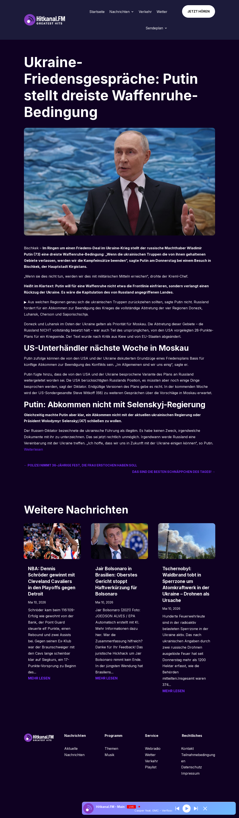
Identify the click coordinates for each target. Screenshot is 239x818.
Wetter (162, 11)
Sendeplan (154, 28)
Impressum (190, 773)
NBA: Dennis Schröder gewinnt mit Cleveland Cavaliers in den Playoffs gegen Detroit (51, 581)
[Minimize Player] (205, 808)
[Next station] (177, 808)
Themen (111, 748)
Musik (109, 755)
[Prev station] (196, 808)
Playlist (150, 767)
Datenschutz (191, 767)
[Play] (186, 808)
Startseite (97, 11)
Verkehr (145, 11)
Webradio (152, 748)
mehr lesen (39, 678)
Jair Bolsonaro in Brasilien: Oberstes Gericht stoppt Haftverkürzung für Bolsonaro (116, 581)
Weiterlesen (33, 449)
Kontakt (187, 748)
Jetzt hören (198, 11)
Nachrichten (119, 11)
